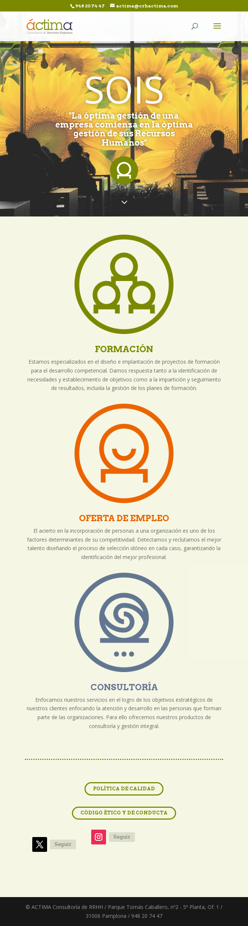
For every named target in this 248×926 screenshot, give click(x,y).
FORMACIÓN (124, 349)
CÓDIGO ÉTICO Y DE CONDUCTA (124, 813)
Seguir (63, 844)
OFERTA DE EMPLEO (124, 518)
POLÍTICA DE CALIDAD (124, 788)
